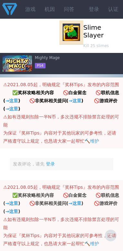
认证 (113, 9)
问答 (69, 9)
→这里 (11, 100)
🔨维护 (92, 141)
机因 (50, 9)
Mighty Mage (47, 57)
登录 (94, 9)
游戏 (30, 9)
